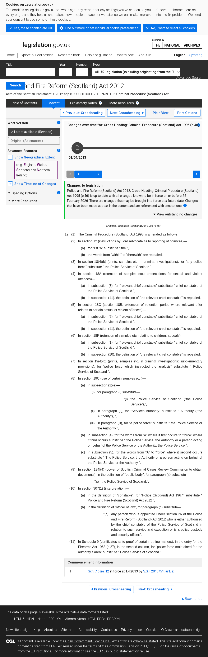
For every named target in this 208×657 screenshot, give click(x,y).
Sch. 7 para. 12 (98, 571)
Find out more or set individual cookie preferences (101, 28)
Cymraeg (195, 55)
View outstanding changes (175, 214)
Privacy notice (131, 630)
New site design (17, 630)
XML (60, 619)
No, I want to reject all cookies (173, 28)
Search (15, 85)
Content (53, 103)
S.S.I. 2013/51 (153, 571)
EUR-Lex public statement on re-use (123, 651)
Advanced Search (189, 78)
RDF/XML (114, 619)
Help (36, 630)
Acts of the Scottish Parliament (28, 94)
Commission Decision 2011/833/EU (133, 646)
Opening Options (22, 193)
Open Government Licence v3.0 (88, 641)
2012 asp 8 (64, 94)
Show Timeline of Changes (35, 184)
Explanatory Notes (83, 103)
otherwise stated (145, 641)
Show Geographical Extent (34, 157)
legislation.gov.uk (38, 43)
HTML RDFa (96, 619)
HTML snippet (36, 619)
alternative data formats (81, 612)
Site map (67, 630)
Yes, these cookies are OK (33, 28)
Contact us (109, 630)
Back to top (193, 599)
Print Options (187, 113)
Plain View (160, 113)
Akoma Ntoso (75, 619)
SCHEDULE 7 (86, 94)
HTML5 (19, 619)
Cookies (152, 630)
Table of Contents (24, 103)
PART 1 (106, 94)
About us (50, 630)
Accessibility (88, 630)
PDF (51, 619)
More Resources (121, 103)
